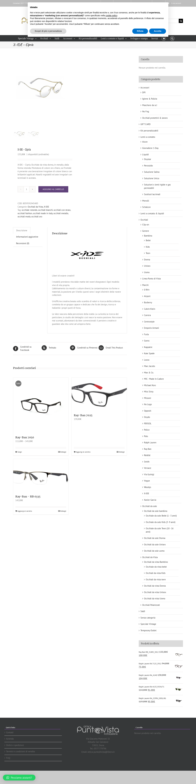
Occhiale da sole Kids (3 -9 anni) (160, 522)
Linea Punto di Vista (151, 278)
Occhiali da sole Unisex (155, 544)
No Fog (145, 111)
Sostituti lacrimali (152, 194)
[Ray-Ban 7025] (99, 405)
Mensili (145, 200)
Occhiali (144, 219)
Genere (145, 230)
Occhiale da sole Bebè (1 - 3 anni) (161, 515)
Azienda (10, 738)
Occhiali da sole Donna (154, 538)
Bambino (148, 235)
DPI (143, 92)
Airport (147, 296)
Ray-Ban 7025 (83, 427)
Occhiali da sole (149, 506)
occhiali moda (24, 228)
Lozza (146, 359)
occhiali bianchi (45, 221)
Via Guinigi (149, 474)
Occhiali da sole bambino (155, 511)
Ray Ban (147, 449)
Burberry (148, 302)
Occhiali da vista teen (156, 579)
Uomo (147, 272)
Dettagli (63, 463)
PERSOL (147, 423)
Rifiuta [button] (140, 31)
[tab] (21, 242)
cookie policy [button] (111, 15)
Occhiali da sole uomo (154, 550)
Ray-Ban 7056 (24, 449)
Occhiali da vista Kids (155, 573)
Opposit (147, 410)
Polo (146, 436)
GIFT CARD (145, 124)
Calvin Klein (149, 308)
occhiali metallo (60, 225)
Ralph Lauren (150, 442)
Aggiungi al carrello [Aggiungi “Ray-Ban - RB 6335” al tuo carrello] (24, 523)
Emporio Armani (151, 328)
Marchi (145, 285)
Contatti (9, 732)
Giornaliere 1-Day (150, 148)
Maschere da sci (149, 105)
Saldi (142, 611)
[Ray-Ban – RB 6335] (40, 487)
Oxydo (147, 417)
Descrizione (21, 242)
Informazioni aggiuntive (27, 248)
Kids (148, 246)
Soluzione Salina (151, 171)
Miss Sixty (148, 391)
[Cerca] (181, 21)
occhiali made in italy (43, 225)
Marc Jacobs (149, 366)
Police (147, 429)
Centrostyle (149, 321)
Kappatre (148, 347)
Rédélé (147, 455)
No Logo (148, 404)
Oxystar (147, 159)
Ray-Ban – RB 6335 (27, 508)
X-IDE (46, 218)
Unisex (147, 265)
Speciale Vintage (148, 624)
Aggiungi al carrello (53, 201)
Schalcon (146, 207)
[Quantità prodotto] (26, 201)
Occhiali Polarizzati (151, 605)
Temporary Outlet (148, 630)
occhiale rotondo (29, 221)
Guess (146, 340)
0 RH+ (147, 289)
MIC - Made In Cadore (154, 378)
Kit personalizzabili (149, 130)
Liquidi (145, 154)
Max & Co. (149, 372)
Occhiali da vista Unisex (155, 592)
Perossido (148, 165)
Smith (146, 461)
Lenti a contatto (147, 137)
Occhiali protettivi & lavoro (155, 117)
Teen (148, 253)
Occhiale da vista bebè (156, 566)
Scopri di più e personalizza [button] (48, 31)
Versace (147, 468)
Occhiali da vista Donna (155, 585)
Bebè (148, 240)
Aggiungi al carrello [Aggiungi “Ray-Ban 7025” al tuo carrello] (83, 463)
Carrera (147, 315)
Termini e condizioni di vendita (20, 751)
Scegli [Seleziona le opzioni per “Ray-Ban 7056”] (19, 463)
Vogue (147, 480)
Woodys (147, 487)
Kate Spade (149, 353)
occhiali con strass (62, 221)
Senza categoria (147, 617)
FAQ (8, 757)
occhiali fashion (25, 225)
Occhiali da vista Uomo (154, 598)
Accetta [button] (157, 31)
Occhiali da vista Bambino (156, 562)
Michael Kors (150, 385)
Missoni (147, 398)
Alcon (145, 141)
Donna (147, 259)
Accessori (144, 87)
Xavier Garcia (150, 499)
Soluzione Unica (151, 178)
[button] (172, 38)
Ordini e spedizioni (15, 745)
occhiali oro (36, 228)
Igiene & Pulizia (149, 98)
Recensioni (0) (22, 255)
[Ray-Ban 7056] (40, 416)
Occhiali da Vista (35, 218)
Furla (146, 334)
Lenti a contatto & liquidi (152, 213)
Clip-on (145, 224)
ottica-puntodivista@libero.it (101, 751)
